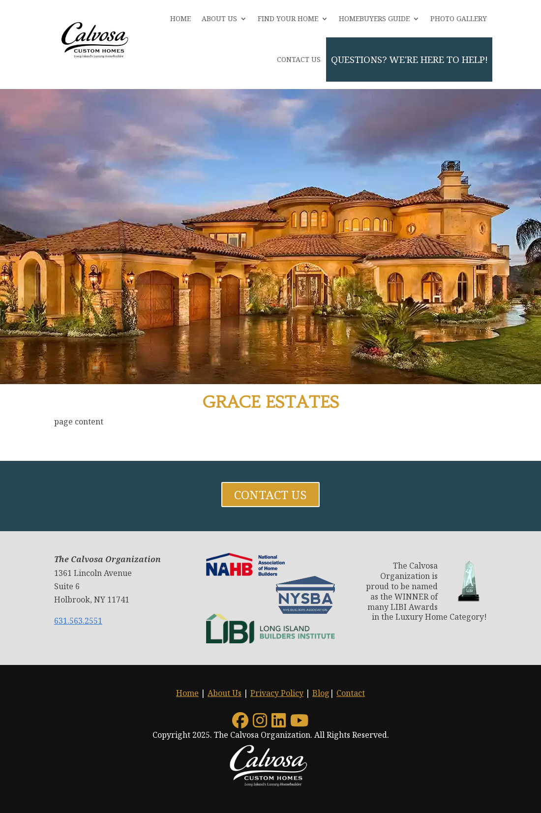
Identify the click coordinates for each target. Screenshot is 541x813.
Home (180, 18)
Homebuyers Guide (374, 18)
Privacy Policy (276, 693)
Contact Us (299, 59)
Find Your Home (288, 18)
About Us (219, 18)
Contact (350, 693)
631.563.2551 (78, 620)
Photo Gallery (458, 18)
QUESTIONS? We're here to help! (409, 59)
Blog (321, 693)
